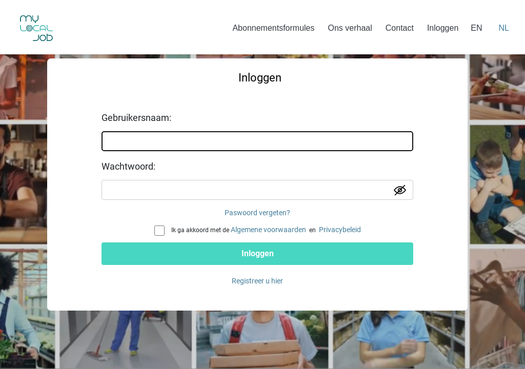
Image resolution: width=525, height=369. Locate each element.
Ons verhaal (350, 28)
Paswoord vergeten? (257, 213)
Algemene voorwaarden (268, 229)
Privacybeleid (340, 229)
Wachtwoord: (128, 166)
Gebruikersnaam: (136, 117)
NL (504, 28)
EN (476, 28)
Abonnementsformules (273, 28)
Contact (400, 28)
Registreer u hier (257, 281)
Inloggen (442, 28)
